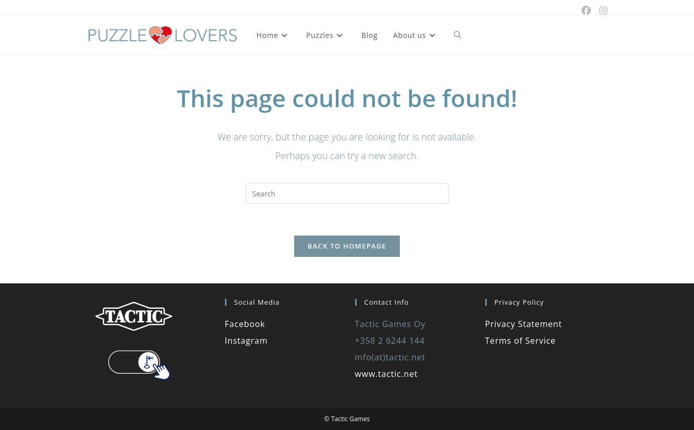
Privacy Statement (523, 324)
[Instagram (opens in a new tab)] (601, 10)
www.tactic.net (386, 374)
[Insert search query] (347, 193)
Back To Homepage (347, 246)
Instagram (246, 340)
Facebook (245, 324)
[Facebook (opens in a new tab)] (586, 10)
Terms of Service (520, 340)
